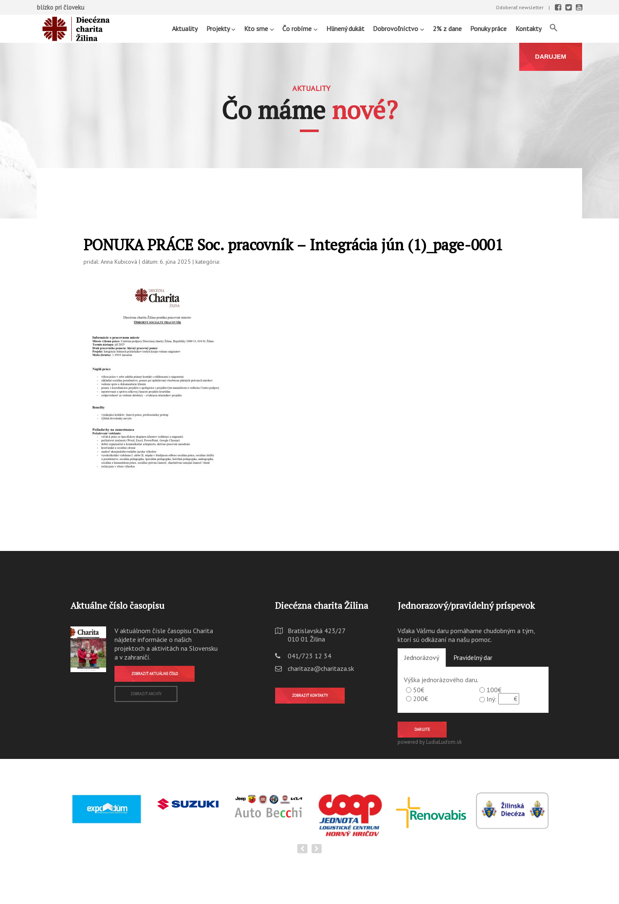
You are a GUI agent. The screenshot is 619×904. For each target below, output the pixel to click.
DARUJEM (550, 56)
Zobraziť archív (145, 693)
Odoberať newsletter (520, 7)
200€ (420, 698)
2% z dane (447, 28)
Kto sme (259, 28)
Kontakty (528, 28)
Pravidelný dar (472, 657)
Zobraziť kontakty (310, 695)
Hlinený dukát (345, 28)
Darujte (422, 729)
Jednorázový (421, 657)
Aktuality (185, 28)
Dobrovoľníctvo (398, 28)
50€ (418, 690)
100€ (494, 690)
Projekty (220, 28)
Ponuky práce (488, 28)
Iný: (491, 699)
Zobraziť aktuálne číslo (154, 673)
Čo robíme (299, 28)
